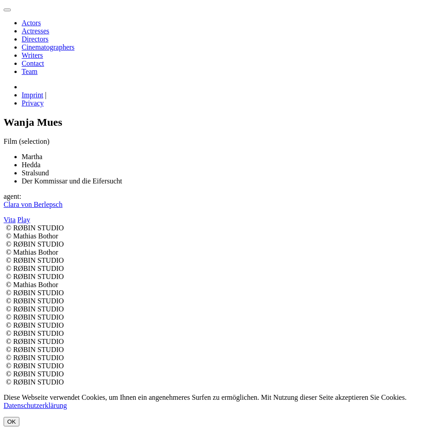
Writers (32, 55)
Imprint (32, 95)
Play (24, 220)
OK (11, 421)
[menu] (7, 10)
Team (29, 71)
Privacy (33, 103)
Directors (35, 39)
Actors (31, 23)
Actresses (35, 31)
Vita (10, 220)
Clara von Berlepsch (33, 204)
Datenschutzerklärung (35, 405)
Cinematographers (48, 47)
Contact (33, 63)
